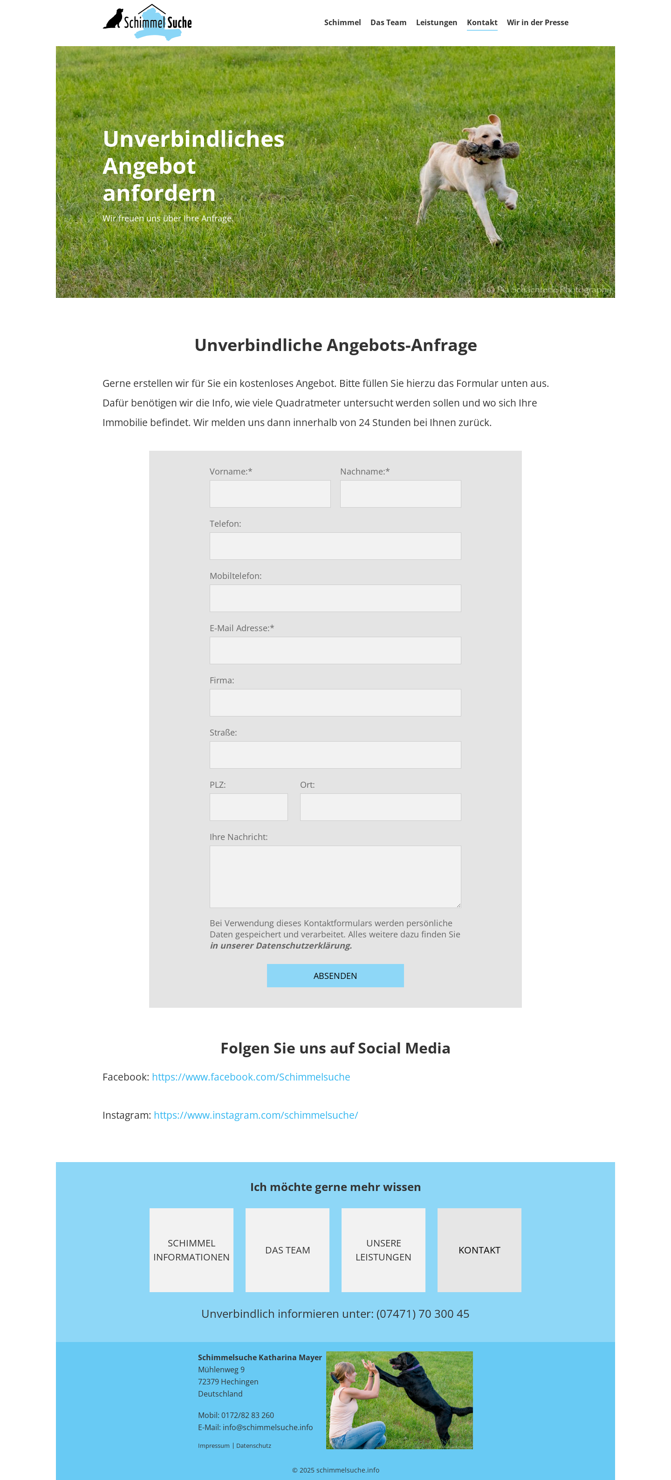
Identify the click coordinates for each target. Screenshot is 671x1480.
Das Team (388, 22)
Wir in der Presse (537, 22)
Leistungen (437, 22)
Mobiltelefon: (236, 575)
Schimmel (342, 22)
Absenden (335, 975)
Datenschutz (253, 1445)
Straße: (223, 732)
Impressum (214, 1445)
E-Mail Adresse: (242, 627)
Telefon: (225, 523)
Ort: (307, 784)
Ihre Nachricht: (239, 836)
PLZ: (218, 784)
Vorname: (231, 471)
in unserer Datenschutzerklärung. (281, 945)
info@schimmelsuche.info (268, 1427)
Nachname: (365, 471)
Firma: (222, 680)
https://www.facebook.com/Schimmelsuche (251, 1076)
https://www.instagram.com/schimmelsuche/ (256, 1115)
